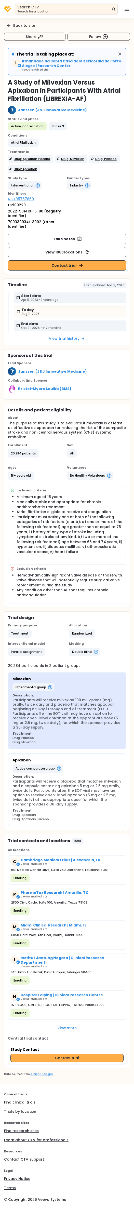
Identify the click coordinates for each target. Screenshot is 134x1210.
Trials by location (20, 1111)
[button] (23, 143)
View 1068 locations (67, 252)
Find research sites (21, 1130)
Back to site (20, 25)
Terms (10, 1187)
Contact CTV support (24, 1159)
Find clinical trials (20, 1102)
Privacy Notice (17, 1178)
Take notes (67, 238)
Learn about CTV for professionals (36, 1139)
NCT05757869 (21, 199)
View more (67, 1027)
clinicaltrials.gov (41, 1074)
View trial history (67, 338)
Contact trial (67, 265)
